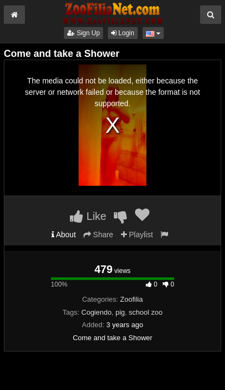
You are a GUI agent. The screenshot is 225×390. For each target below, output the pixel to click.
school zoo (146, 312)
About (64, 234)
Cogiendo (96, 312)
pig (120, 312)
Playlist (137, 234)
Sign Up (83, 33)
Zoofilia (131, 299)
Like (88, 216)
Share (98, 234)
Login (122, 33)
